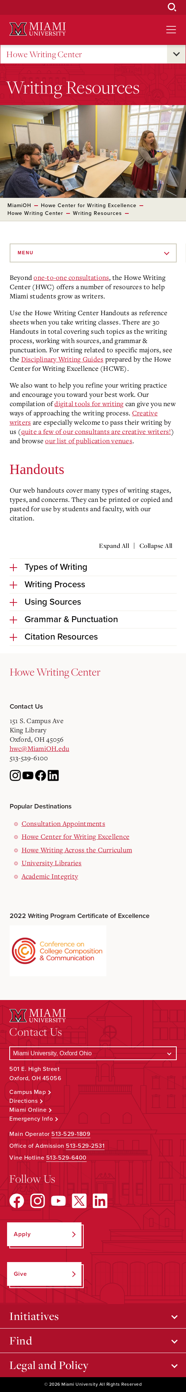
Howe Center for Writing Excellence (89, 205)
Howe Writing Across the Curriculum (77, 849)
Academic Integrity (50, 876)
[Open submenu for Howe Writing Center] (176, 54)
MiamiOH (19, 205)
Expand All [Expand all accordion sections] (114, 546)
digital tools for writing (89, 403)
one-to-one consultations (71, 277)
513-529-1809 (70, 1134)
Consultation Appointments (63, 823)
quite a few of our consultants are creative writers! (96, 431)
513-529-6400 (66, 1157)
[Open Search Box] (172, 7)
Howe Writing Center (44, 54)
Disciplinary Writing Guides (62, 358)
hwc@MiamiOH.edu (40, 748)
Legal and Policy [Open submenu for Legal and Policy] (49, 1364)
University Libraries (52, 862)
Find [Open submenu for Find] (20, 1340)
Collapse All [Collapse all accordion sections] (156, 546)
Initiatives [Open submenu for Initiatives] (34, 1315)
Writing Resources (97, 213)
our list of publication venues (88, 440)
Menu (26, 252)
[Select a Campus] (93, 1053)
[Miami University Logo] (37, 29)
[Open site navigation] (171, 29)
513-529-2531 (85, 1146)
